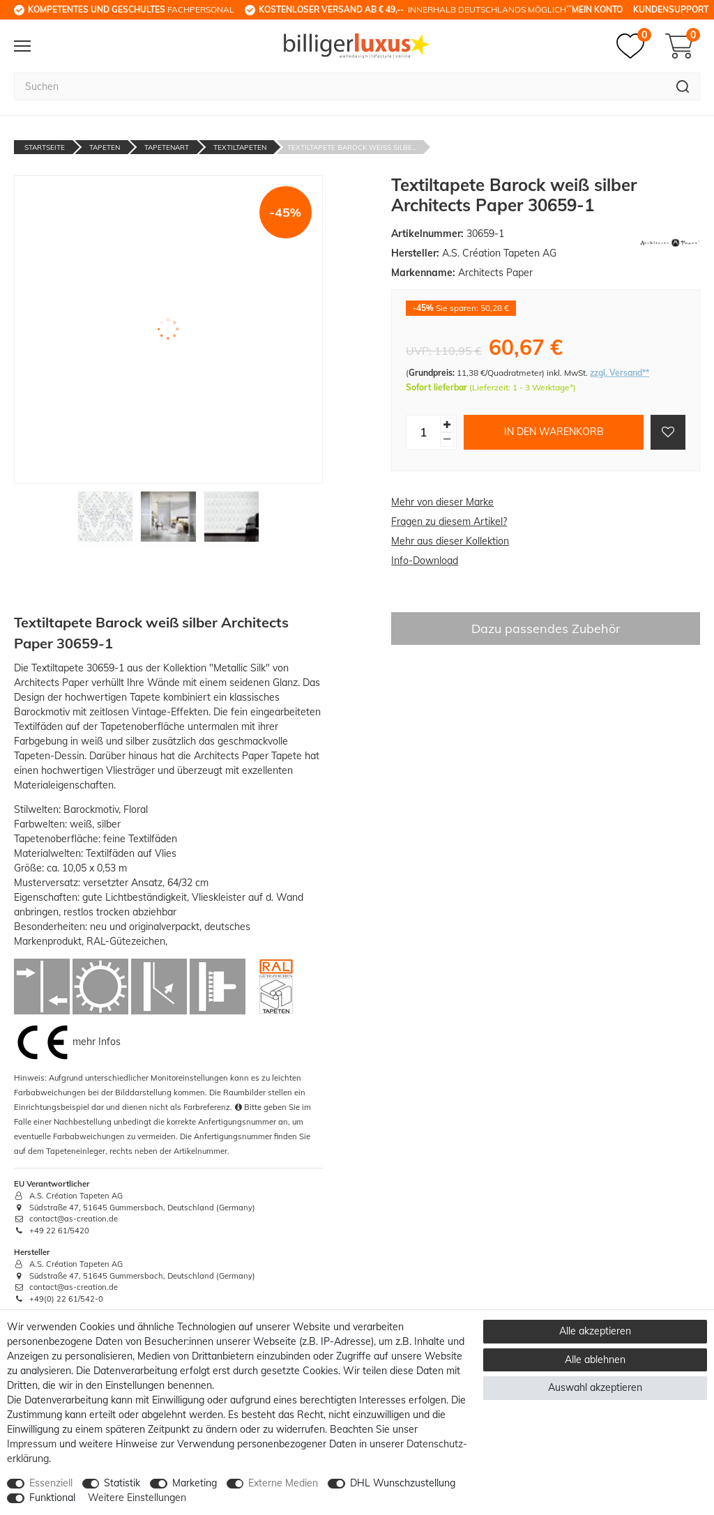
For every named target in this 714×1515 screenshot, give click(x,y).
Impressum (31, 1444)
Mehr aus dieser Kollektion (450, 541)
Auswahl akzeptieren (595, 1387)
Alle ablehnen (595, 1359)
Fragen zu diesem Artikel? (449, 521)
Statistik (122, 1483)
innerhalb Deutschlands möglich (415, 9)
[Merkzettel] (633, 46)
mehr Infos (97, 1041)
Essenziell (51, 1483)
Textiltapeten (239, 147)
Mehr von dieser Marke (442, 502)
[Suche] (683, 86)
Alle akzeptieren (595, 1331)
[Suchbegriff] (340, 86)
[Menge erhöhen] (447, 425)
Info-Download (424, 560)
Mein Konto (597, 9)
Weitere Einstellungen (137, 1497)
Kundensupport (670, 9)
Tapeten (104, 147)
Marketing (194, 1483)
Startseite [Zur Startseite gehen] (44, 147)
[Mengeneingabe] (423, 432)
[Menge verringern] (447, 439)
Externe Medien (283, 1483)
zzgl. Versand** (619, 372)
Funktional (52, 1497)
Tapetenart (166, 147)
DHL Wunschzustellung (402, 1483)
